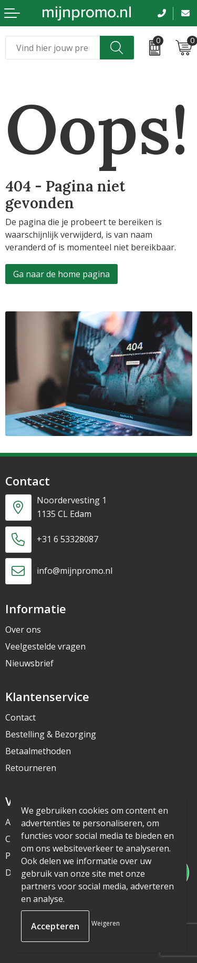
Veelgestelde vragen (45, 646)
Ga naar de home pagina (61, 274)
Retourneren (30, 768)
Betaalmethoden (38, 751)
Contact (20, 717)
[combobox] (52, 47)
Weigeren (105, 923)
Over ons (23, 629)
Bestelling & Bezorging (50, 734)
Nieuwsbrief (29, 663)
